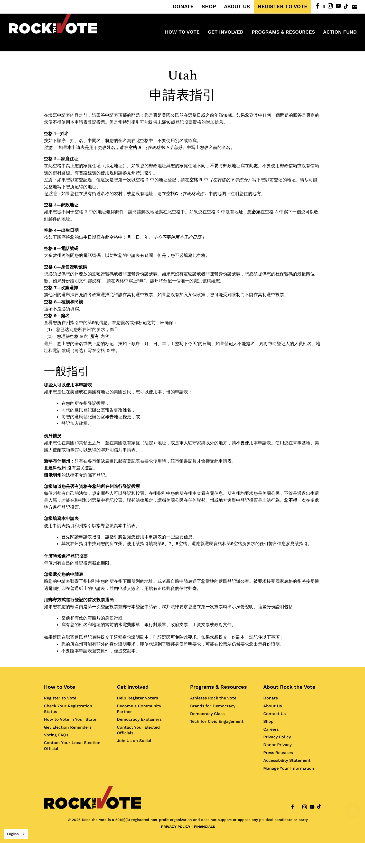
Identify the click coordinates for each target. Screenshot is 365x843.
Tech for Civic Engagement (217, 721)
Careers (271, 729)
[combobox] (16, 834)
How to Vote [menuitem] (182, 32)
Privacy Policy (277, 737)
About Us (272, 706)
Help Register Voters (137, 698)
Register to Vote (60, 698)
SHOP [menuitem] (209, 6)
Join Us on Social (134, 740)
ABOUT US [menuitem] (237, 6)
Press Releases (278, 752)
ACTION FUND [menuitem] (340, 32)
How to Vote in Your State (70, 719)
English (13, 834)
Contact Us (274, 713)
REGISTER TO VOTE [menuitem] (282, 6)
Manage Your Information (288, 768)
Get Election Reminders (67, 727)
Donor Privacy (277, 744)
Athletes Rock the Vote (213, 698)
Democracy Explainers (139, 719)
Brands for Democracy (212, 706)
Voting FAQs (56, 734)
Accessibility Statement (287, 760)
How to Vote (59, 687)
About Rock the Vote (289, 687)
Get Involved (133, 687)
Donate (270, 698)
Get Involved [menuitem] (226, 32)
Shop (268, 721)
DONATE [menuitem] (183, 6)
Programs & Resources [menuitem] (283, 32)
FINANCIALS (204, 827)
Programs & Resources (218, 687)
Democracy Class (207, 713)
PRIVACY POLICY (175, 827)
